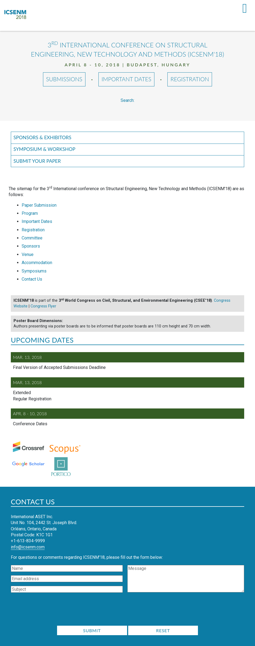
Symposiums (34, 271)
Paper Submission (39, 205)
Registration (190, 79)
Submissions (64, 79)
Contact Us (32, 279)
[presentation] (128, 610)
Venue (28, 254)
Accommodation (37, 262)
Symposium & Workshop (44, 149)
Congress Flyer (43, 306)
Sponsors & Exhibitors (42, 137)
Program (30, 213)
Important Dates (126, 79)
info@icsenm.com (28, 547)
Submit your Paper (37, 161)
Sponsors (31, 246)
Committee (32, 238)
